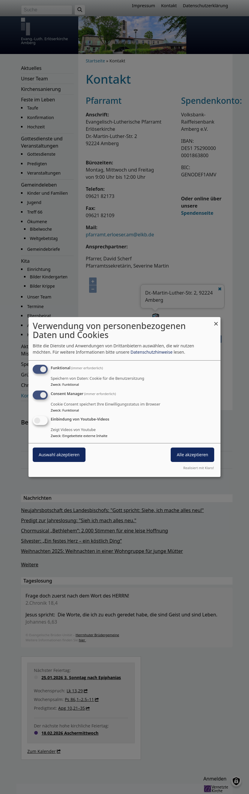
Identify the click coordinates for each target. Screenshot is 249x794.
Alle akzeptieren (192, 455)
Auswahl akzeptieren (59, 455)
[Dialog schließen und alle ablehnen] (216, 321)
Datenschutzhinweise (151, 352)
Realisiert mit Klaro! (198, 468)
